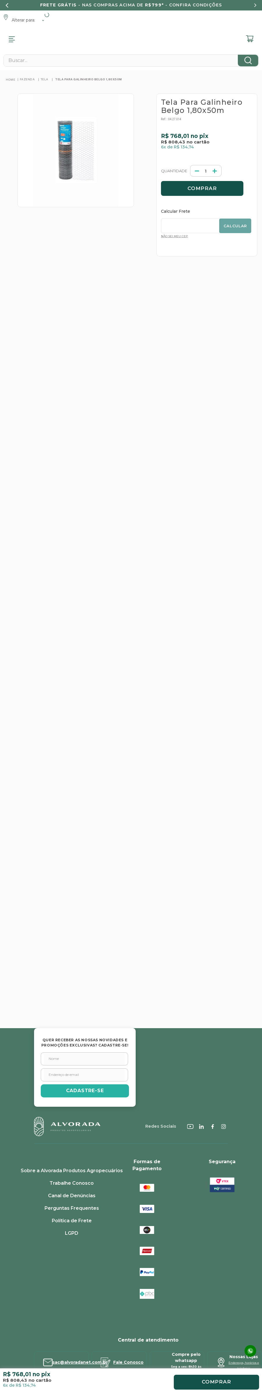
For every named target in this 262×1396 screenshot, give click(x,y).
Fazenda (27, 9)
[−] (174, 101)
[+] (192, 101)
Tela (44, 9)
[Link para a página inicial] (10, 9)
